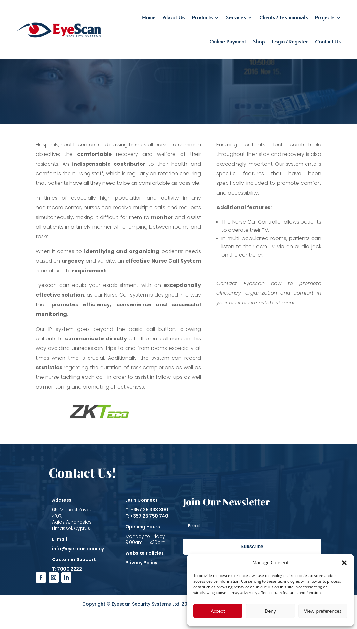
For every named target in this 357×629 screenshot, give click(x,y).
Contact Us (328, 42)
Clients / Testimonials (283, 18)
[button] (344, 562)
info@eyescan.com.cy (78, 548)
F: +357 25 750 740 (146, 516)
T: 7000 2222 (67, 569)
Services (236, 18)
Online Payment (227, 42)
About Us (173, 18)
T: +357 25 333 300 (146, 509)
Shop (259, 42)
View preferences (322, 611)
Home (148, 18)
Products (202, 18)
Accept (218, 611)
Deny (270, 611)
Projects (324, 18)
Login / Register (290, 42)
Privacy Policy (141, 562)
